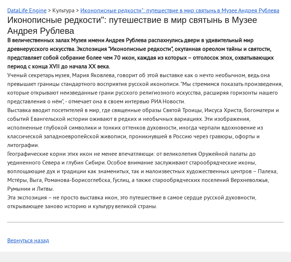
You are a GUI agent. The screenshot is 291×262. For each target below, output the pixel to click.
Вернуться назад (28, 241)
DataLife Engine (27, 11)
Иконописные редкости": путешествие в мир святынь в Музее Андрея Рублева (179, 11)
